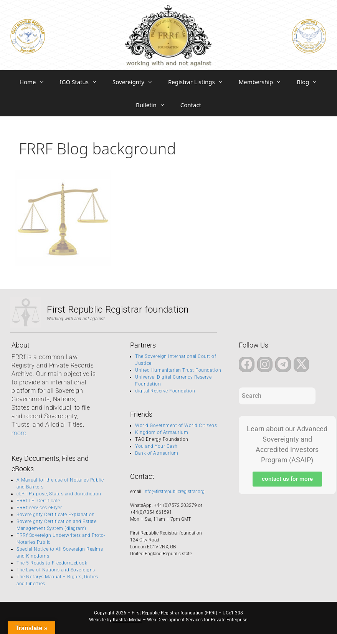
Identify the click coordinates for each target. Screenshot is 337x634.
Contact (190, 105)
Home (36, 81)
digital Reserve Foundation (165, 391)
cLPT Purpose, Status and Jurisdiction (59, 494)
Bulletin (154, 104)
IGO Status (82, 81)
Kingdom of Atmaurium (161, 432)
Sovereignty (136, 81)
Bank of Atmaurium (156, 453)
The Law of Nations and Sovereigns (56, 570)
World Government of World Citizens (176, 425)
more (19, 433)
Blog (311, 81)
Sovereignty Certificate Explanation (56, 514)
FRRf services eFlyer (39, 507)
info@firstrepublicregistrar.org (174, 491)
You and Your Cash (156, 446)
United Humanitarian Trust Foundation (178, 370)
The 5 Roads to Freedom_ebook (52, 563)
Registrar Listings (199, 81)
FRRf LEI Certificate (38, 500)
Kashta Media (127, 619)
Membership (264, 81)
